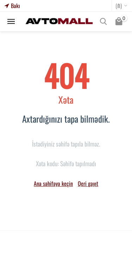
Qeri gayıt (88, 183)
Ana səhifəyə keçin (53, 183)
